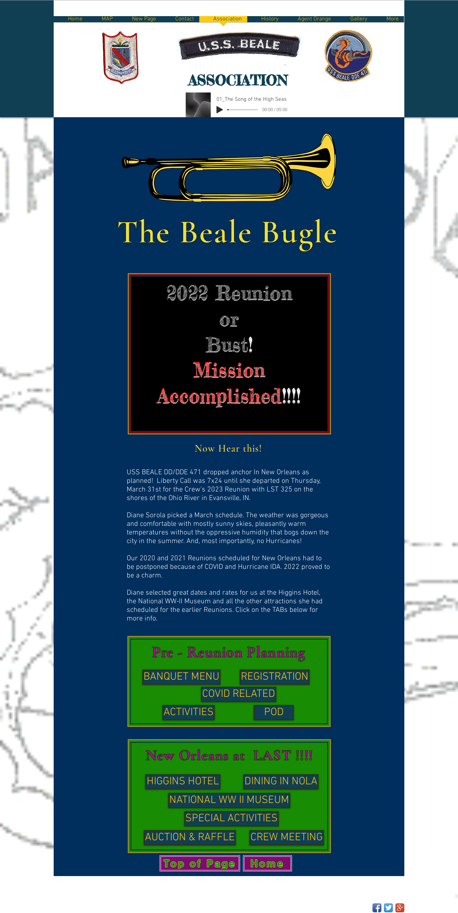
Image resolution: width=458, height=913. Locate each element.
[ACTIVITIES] (188, 712)
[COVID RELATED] (238, 694)
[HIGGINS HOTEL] (182, 781)
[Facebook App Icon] (376, 907)
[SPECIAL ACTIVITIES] (231, 818)
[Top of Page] (200, 863)
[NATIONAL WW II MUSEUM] (229, 800)
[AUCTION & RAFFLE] (190, 837)
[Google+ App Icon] (399, 907)
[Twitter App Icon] (388, 907)
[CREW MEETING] (286, 837)
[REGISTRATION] (275, 677)
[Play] (219, 109)
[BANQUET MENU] (181, 677)
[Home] (267, 863)
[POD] (274, 712)
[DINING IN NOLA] (280, 781)
